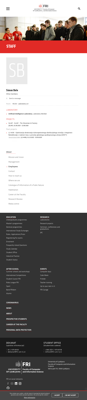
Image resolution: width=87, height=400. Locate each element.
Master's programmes (14, 223)
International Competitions (16, 275)
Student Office (11, 252)
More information (29, 397)
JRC (41, 232)
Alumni (8, 293)
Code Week (44, 275)
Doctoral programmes (14, 227)
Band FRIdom (11, 290)
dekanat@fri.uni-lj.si (17, 352)
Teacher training (46, 282)
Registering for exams (14, 238)
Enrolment (10, 242)
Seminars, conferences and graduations (50, 228)
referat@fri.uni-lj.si (53, 352)
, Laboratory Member (27, 114)
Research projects (46, 223)
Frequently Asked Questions (16, 245)
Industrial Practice (12, 256)
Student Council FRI (13, 279)
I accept (57, 395)
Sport (8, 286)
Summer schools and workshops (18, 271)
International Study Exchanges (17, 231)
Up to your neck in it (47, 286)
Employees (13, 166)
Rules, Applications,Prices (15, 234)
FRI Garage (44, 290)
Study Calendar (11, 249)
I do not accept (70, 395)
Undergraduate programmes (16, 220)
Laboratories (44, 220)
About (8, 152)
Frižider (43, 279)
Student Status (11, 260)
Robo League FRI (12, 282)
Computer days (45, 271)
